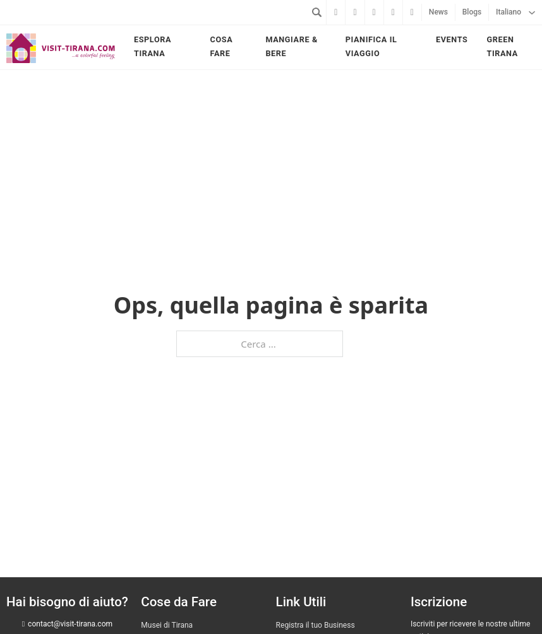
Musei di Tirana (167, 625)
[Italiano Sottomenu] (532, 12)
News (438, 12)
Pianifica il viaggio (371, 46)
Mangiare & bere (291, 46)
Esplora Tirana (152, 46)
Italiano (508, 12)
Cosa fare (221, 46)
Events (451, 39)
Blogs (472, 12)
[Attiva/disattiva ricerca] (316, 12)
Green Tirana (501, 46)
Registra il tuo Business (315, 625)
